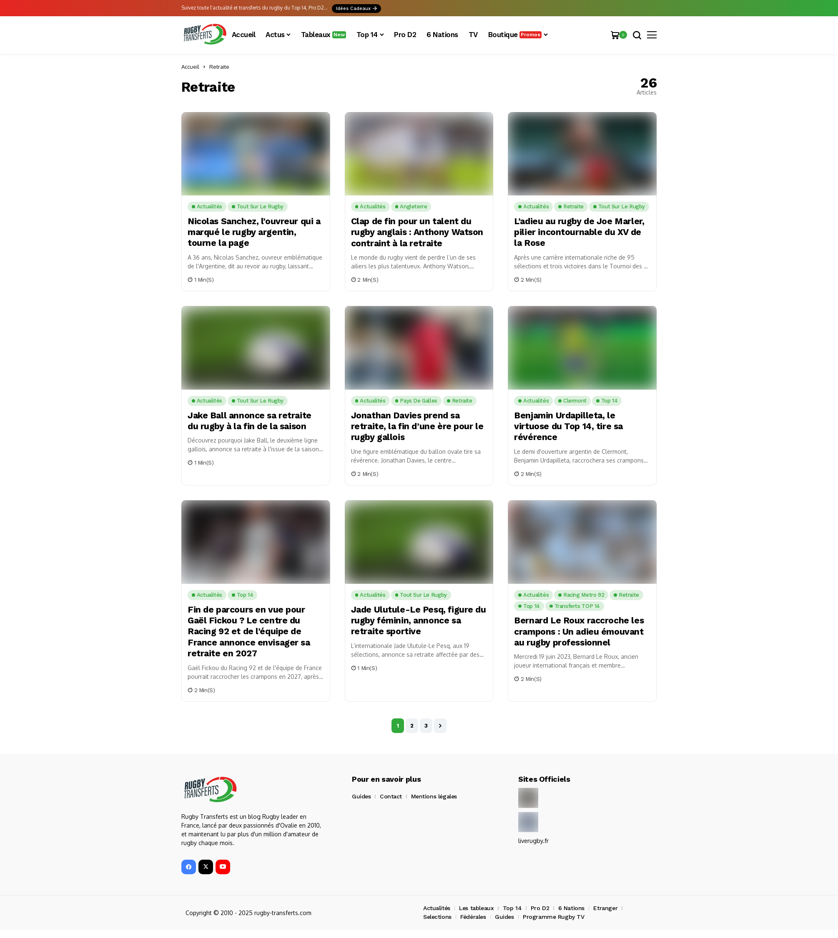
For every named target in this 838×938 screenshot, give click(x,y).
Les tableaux (476, 908)
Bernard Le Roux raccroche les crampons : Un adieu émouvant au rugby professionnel (581, 631)
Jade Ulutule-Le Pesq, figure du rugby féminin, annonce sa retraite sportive (414, 620)
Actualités (436, 908)
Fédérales (473, 916)
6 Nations (571, 908)
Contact (391, 796)
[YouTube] (223, 867)
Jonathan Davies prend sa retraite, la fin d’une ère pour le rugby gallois (414, 426)
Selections (437, 916)
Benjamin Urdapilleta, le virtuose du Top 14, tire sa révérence (570, 426)
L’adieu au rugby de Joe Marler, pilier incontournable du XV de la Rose (581, 232)
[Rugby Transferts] (204, 35)
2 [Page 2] (412, 726)
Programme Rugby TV (553, 916)
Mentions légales (434, 796)
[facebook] (188, 867)
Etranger (605, 908)
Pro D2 (540, 908)
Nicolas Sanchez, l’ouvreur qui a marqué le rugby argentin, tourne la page (253, 232)
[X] (205, 867)
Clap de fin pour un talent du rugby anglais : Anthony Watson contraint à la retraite (416, 232)
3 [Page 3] (426, 726)
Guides (361, 796)
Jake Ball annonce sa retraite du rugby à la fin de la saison (251, 420)
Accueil (190, 66)
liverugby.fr (533, 840)
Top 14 (512, 908)
